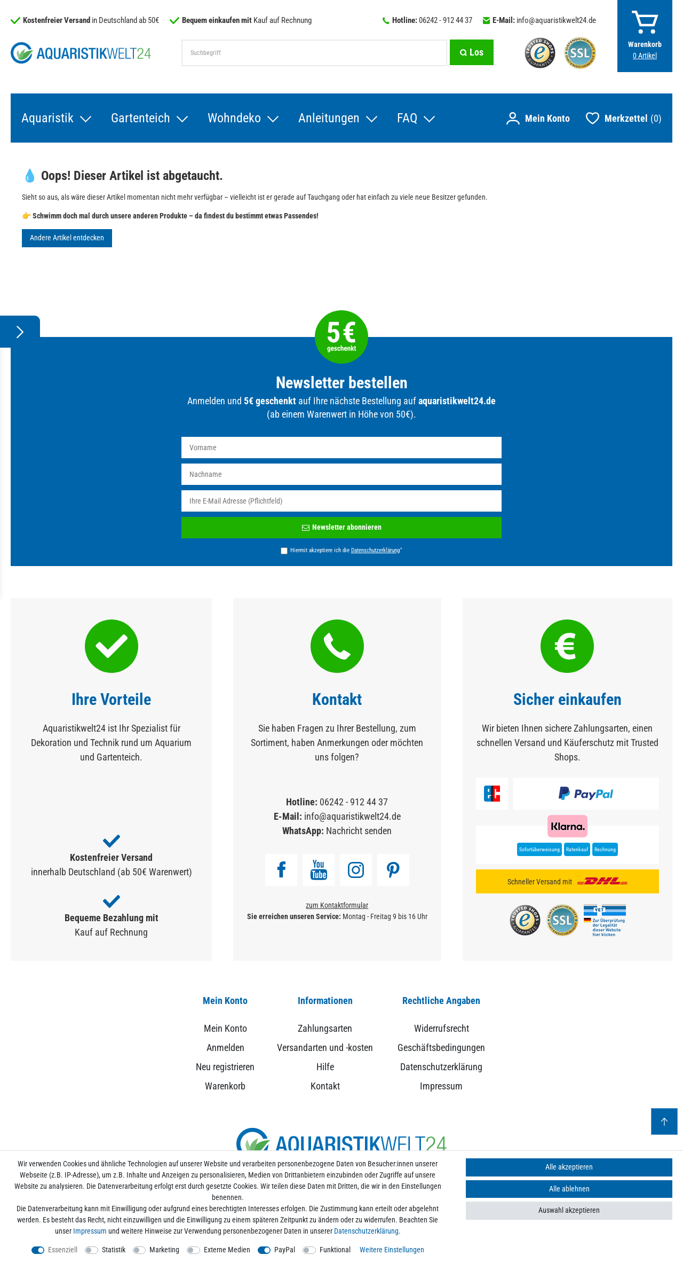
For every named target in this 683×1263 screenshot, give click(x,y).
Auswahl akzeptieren (569, 1210)
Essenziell (62, 1249)
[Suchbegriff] (313, 53)
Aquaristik (47, 118)
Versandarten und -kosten (325, 1047)
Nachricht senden (359, 830)
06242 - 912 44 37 (445, 20)
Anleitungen (329, 118)
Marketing (164, 1249)
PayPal (284, 1249)
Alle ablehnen (569, 1188)
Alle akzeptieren (569, 1167)
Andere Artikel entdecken (67, 237)
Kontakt (325, 1086)
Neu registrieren (225, 1066)
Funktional (335, 1249)
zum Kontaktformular (337, 905)
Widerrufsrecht (441, 1028)
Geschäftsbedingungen (441, 1047)
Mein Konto (225, 1028)
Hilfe (325, 1066)
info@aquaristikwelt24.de (556, 20)
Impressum (441, 1086)
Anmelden (225, 1047)
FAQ (407, 118)
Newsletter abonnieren (342, 527)
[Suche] (471, 53)
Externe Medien (227, 1249)
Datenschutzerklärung (441, 1066)
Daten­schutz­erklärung (366, 1231)
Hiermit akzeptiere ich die (346, 550)
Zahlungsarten (325, 1028)
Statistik (113, 1249)
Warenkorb (225, 1086)
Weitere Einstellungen (392, 1249)
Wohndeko (234, 118)
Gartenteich (140, 118)
